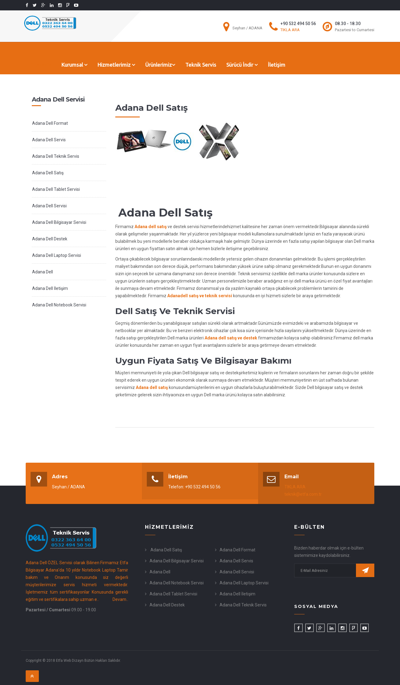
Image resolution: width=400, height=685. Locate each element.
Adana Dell (42, 271)
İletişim (276, 65)
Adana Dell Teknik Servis (55, 156)
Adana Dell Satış (48, 172)
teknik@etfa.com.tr (303, 494)
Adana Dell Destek (49, 238)
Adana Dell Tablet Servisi (56, 189)
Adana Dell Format (50, 123)
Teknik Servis (200, 65)
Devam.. (120, 599)
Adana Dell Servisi (49, 205)
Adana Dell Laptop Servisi (56, 255)
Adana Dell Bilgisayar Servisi (59, 222)
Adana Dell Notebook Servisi (59, 304)
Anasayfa (40, 65)
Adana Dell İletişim (50, 288)
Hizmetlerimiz (116, 65)
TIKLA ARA (290, 30)
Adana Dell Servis (49, 139)
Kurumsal (74, 65)
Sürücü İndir (242, 65)
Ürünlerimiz (160, 65)
